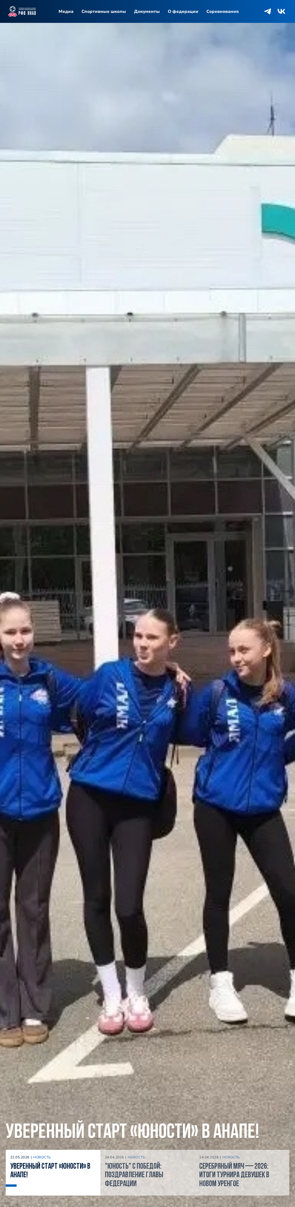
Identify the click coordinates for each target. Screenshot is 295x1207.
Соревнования (222, 11)
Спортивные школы (103, 11)
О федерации (183, 11)
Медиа (66, 11)
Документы (147, 11)
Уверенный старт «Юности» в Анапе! (132, 1132)
